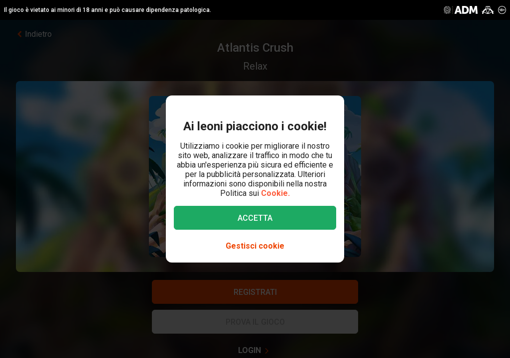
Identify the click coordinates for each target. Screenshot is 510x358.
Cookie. (275, 193)
